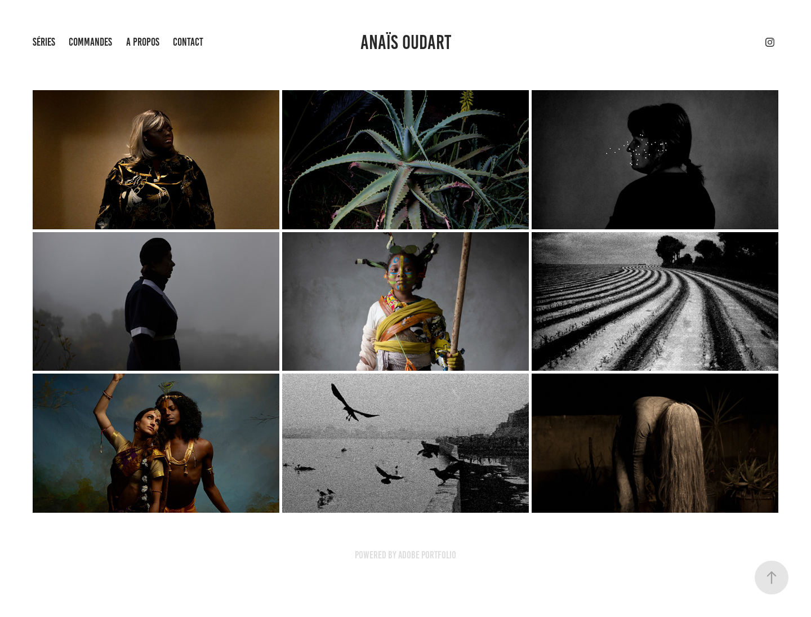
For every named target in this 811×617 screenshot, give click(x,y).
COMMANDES (90, 42)
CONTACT (188, 42)
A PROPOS (142, 42)
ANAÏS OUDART (405, 42)
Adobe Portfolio (427, 555)
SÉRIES (44, 42)
